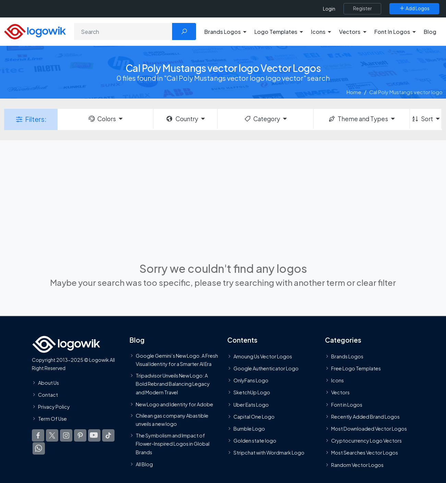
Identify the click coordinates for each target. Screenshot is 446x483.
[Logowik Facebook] (38, 436)
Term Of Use (52, 419)
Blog (430, 31)
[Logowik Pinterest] (80, 436)
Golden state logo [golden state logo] (254, 440)
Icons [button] (318, 31)
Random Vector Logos (357, 465)
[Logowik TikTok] (108, 436)
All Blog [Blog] (144, 464)
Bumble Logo (249, 428)
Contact (48, 395)
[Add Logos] (414, 8)
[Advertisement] (223, 200)
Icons (337, 381)
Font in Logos (346, 405)
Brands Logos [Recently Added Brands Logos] (347, 356)
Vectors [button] (349, 31)
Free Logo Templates (356, 368)
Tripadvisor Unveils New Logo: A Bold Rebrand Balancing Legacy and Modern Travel (173, 383)
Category (262, 119)
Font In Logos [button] (392, 31)
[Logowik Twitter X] (52, 436)
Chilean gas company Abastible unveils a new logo (172, 419)
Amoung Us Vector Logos (262, 356)
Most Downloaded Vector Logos (369, 428)
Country (182, 119)
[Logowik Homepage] (35, 30)
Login (329, 9)
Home (354, 92)
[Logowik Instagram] (66, 436)
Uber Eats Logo (251, 405)
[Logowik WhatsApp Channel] (39, 449)
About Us (48, 383)
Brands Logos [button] (222, 31)
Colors (102, 119)
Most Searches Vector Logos (364, 453)
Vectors (340, 393)
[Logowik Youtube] (94, 436)
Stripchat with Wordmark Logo (268, 453)
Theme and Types (358, 119)
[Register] (362, 8)
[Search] (123, 31)
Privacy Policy (54, 407)
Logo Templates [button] (275, 31)
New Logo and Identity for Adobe (174, 404)
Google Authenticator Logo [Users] (266, 368)
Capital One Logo (254, 417)
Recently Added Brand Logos (365, 417)
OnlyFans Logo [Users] (250, 381)
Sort (422, 119)
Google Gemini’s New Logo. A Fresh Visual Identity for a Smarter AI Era (177, 360)
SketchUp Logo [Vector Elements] (251, 393)
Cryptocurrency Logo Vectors (366, 440)
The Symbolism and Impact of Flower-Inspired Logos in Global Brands (172, 443)
